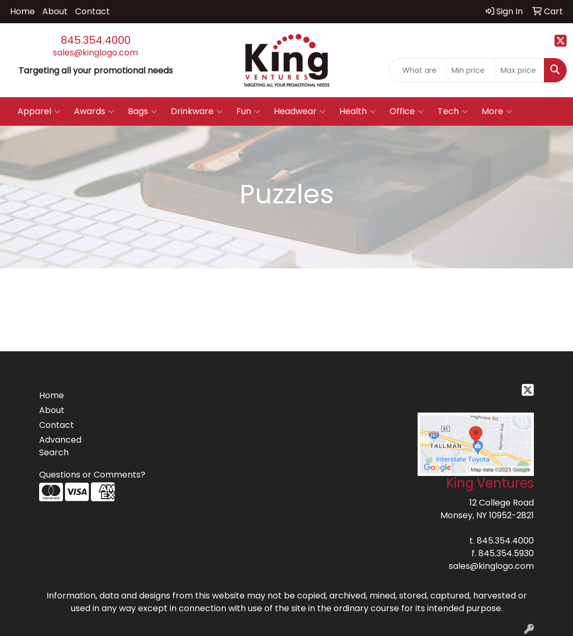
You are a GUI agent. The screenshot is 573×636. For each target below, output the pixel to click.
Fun (248, 111)
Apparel (38, 111)
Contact (92, 11)
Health (357, 111)
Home (22, 11)
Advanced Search (60, 446)
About (55, 11)
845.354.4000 (96, 40)
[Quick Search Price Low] (470, 70)
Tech (453, 111)
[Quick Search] (417, 70)
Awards (94, 111)
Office (407, 111)
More (497, 111)
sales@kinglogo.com (95, 52)
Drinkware (197, 111)
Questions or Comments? (92, 475)
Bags (142, 111)
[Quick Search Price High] (519, 70)
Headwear (300, 111)
